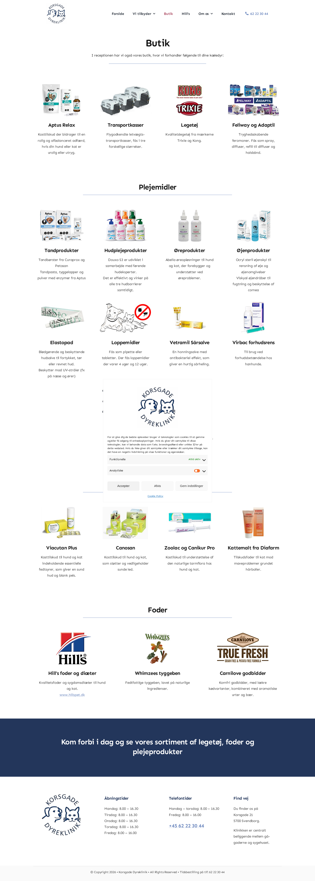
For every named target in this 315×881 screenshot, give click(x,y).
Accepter (123, 486)
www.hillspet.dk (72, 695)
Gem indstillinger (191, 486)
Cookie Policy (155, 496)
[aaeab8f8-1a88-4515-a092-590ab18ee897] (56, 5)
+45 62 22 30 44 (186, 826)
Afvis (157, 486)
